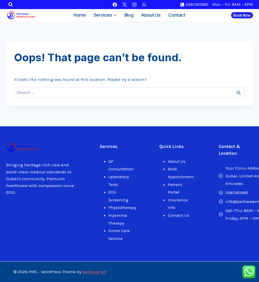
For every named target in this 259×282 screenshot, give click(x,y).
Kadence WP (94, 271)
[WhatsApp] (144, 4)
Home (80, 15)
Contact (176, 15)
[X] (124, 4)
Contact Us (178, 215)
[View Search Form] (10, 4)
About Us (150, 15)
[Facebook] (114, 4)
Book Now (241, 15)
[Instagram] (134, 4)
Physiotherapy (122, 207)
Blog (129, 15)
